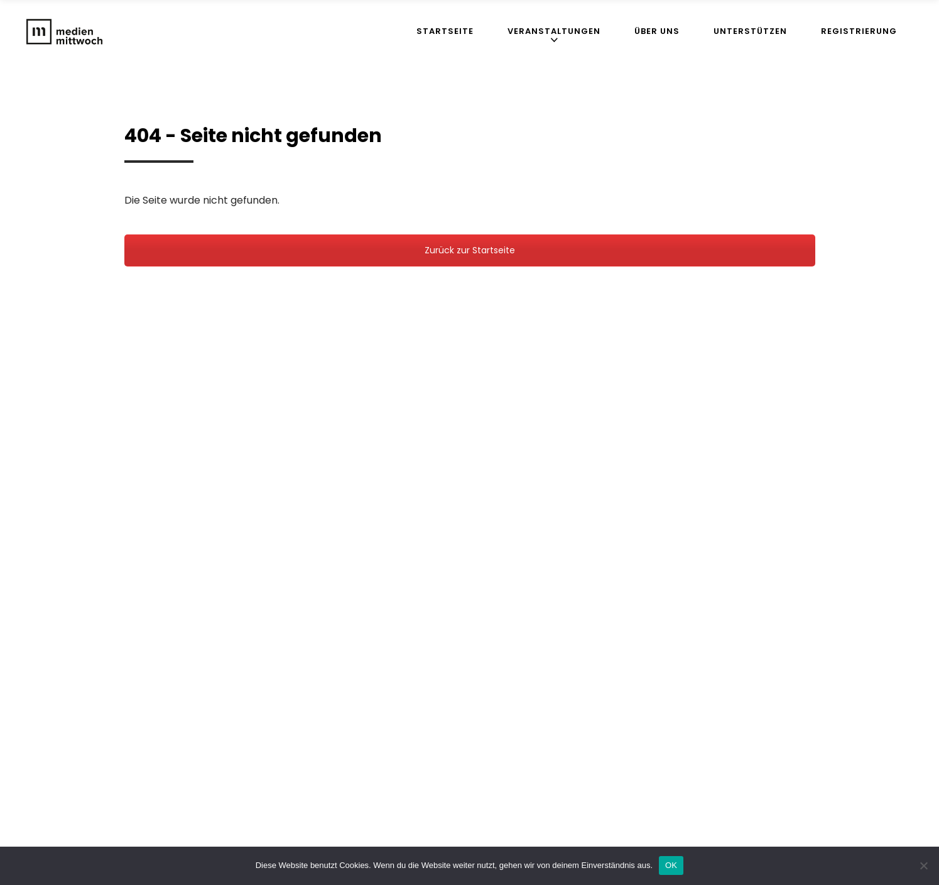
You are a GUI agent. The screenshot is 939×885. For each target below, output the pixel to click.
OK (671, 865)
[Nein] (923, 865)
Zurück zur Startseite (470, 250)
